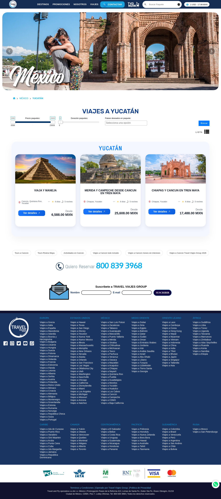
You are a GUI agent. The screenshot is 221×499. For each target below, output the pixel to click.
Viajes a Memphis (79, 348)
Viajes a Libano (139, 360)
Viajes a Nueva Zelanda (143, 434)
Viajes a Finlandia (48, 382)
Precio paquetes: (32, 118)
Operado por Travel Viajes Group (111, 488)
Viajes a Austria (47, 379)
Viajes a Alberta (78, 446)
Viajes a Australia (140, 443)
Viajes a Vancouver (79, 434)
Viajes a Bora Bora (141, 437)
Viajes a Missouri (78, 397)
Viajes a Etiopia (200, 354)
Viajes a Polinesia (140, 429)
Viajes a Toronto (78, 449)
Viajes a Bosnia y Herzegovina (48, 338)
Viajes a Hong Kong (172, 331)
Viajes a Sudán (139, 336)
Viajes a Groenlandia (50, 402)
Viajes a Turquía (139, 362)
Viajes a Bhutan (170, 354)
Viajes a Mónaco (48, 388)
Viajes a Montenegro (50, 399)
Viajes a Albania (47, 373)
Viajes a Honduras (110, 446)
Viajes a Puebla (108, 377)
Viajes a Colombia (171, 429)
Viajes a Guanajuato (111, 331)
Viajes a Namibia (201, 351)
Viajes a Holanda (48, 359)
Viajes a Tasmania (140, 449)
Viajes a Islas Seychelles (205, 342)
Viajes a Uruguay (109, 437)
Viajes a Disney (77, 331)
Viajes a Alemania (48, 393)
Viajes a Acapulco (109, 365)
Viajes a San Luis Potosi (113, 322)
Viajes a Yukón (77, 429)
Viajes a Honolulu (140, 432)
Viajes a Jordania (140, 345)
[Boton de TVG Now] (133, 4)
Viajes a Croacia (48, 390)
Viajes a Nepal (169, 334)
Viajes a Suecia (47, 350)
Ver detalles (31, 213)
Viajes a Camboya (171, 325)
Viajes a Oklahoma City (81, 368)
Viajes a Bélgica (47, 396)
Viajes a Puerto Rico (50, 432)
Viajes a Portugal (48, 419)
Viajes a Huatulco (109, 388)
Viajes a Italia (46, 325)
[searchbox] (126, 123)
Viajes (94, 4)
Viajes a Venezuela (171, 434)
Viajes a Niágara (78, 443)
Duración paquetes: (79, 118)
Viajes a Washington (80, 374)
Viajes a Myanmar (171, 336)
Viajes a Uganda (201, 331)
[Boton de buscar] (145, 4)
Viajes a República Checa (52, 414)
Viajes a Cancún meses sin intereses (144, 253)
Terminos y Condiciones (82, 488)
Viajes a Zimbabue (202, 339)
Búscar (204, 123)
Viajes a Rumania (48, 408)
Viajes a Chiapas (109, 368)
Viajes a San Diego (79, 328)
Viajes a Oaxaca (109, 360)
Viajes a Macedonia (49, 331)
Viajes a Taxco (108, 351)
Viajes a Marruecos (202, 336)
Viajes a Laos (168, 322)
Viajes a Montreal (78, 440)
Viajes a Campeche (110, 397)
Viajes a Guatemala (110, 440)
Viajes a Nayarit (108, 371)
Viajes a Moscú (200, 429)
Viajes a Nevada (78, 354)
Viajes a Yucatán (109, 385)
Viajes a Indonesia (171, 342)
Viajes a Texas (77, 325)
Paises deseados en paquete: (118, 118)
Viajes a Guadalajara (111, 380)
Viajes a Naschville (79, 377)
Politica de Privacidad (140, 488)
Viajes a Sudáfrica (202, 322)
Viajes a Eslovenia (49, 365)
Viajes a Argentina (171, 440)
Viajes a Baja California (112, 403)
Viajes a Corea (169, 328)
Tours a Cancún (22, 253)
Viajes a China (169, 345)
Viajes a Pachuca (109, 354)
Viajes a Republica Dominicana (49, 456)
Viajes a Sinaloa (109, 342)
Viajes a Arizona (78, 400)
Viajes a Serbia (47, 376)
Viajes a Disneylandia (80, 385)
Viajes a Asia (168, 365)
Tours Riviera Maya (46, 253)
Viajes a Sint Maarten (50, 437)
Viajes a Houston (78, 334)
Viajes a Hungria (48, 347)
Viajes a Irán (138, 348)
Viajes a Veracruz (109, 357)
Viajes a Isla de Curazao (52, 429)
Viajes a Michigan (79, 394)
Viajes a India (168, 348)
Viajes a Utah (76, 371)
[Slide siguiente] (211, 51)
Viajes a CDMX (108, 400)
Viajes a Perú (168, 437)
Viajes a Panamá (109, 449)
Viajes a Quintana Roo (112, 374)
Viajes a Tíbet (168, 351)
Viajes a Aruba (47, 440)
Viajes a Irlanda (47, 368)
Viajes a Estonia (48, 405)
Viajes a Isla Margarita (51, 449)
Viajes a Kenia (200, 348)
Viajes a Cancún (109, 394)
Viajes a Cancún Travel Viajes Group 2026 (187, 253)
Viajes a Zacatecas (110, 325)
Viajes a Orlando (78, 360)
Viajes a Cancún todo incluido (106, 253)
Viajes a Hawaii (77, 322)
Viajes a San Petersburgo (205, 432)
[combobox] (126, 123)
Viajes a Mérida (108, 339)
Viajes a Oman (139, 339)
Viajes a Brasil (169, 432)
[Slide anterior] (9, 51)
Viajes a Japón (169, 357)
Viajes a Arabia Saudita (143, 351)
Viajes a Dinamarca (49, 356)
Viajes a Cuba (46, 446)
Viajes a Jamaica (48, 452)
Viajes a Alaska (77, 357)
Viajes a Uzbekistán (141, 365)
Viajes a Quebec (78, 437)
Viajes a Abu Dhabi (141, 357)
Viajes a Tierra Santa (142, 368)
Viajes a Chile (169, 446)
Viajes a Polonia (48, 353)
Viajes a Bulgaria (48, 342)
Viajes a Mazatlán (109, 362)
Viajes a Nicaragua (110, 443)
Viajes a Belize (108, 432)
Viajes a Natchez (78, 403)
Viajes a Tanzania (201, 334)
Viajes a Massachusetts (81, 345)
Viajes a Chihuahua (110, 345)
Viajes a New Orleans (80, 351)
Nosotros (80, 4)
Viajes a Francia (48, 362)
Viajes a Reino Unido (50, 385)
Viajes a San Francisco (81, 362)
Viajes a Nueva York (80, 336)
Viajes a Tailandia (170, 362)
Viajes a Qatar (138, 334)
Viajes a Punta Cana (50, 443)
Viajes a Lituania (48, 344)
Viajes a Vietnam (170, 339)
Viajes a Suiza (47, 416)
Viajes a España (48, 328)
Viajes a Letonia (47, 370)
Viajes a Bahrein (140, 331)
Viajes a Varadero (48, 434)
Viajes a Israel (138, 354)
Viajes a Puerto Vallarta (112, 336)
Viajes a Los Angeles (80, 391)
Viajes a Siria (138, 325)
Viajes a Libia (199, 325)
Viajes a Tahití (138, 446)
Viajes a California (79, 383)
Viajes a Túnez (200, 328)
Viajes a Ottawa (78, 432)
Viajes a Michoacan (110, 348)
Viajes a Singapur (170, 360)
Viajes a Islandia (48, 334)
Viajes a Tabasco (109, 328)
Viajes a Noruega (48, 411)
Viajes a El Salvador (111, 429)
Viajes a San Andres (172, 443)
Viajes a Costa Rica (110, 434)
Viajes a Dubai (139, 322)
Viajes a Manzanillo (110, 334)
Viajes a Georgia (140, 371)
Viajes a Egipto (139, 328)
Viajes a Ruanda (201, 345)
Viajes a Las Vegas (79, 365)
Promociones (61, 4)
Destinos (43, 4)
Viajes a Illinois (77, 342)
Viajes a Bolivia (169, 449)
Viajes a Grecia (47, 322)
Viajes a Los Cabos (110, 391)
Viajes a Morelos (109, 383)
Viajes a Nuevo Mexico (81, 339)
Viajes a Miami (77, 388)
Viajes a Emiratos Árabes (144, 342)
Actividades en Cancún (74, 253)
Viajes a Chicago (78, 380)
